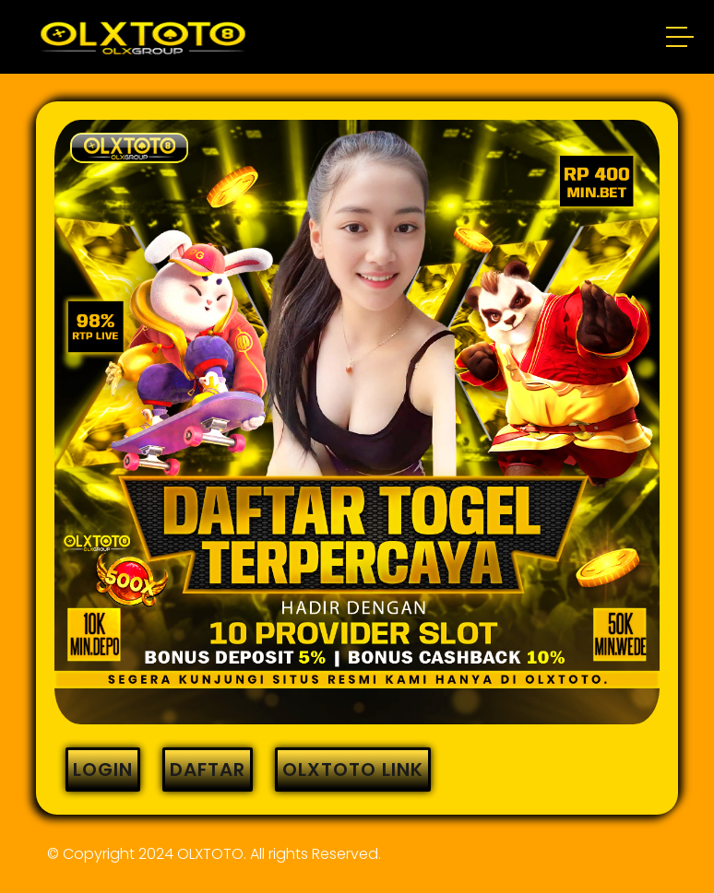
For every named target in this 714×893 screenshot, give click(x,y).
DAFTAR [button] (207, 769)
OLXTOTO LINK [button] (352, 769)
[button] (681, 39)
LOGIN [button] (103, 769)
